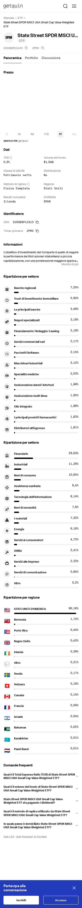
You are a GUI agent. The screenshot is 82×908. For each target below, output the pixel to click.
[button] (41, 775)
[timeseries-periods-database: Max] (74, 134)
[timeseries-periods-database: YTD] (46, 134)
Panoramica (12, 58)
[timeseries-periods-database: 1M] (32, 134)
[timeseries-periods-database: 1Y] (60, 134)
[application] (41, 103)
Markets (8, 18)
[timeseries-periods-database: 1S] (19, 134)
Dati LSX (8, 836)
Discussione (51, 58)
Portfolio (31, 58)
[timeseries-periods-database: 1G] (6, 134)
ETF (20, 18)
